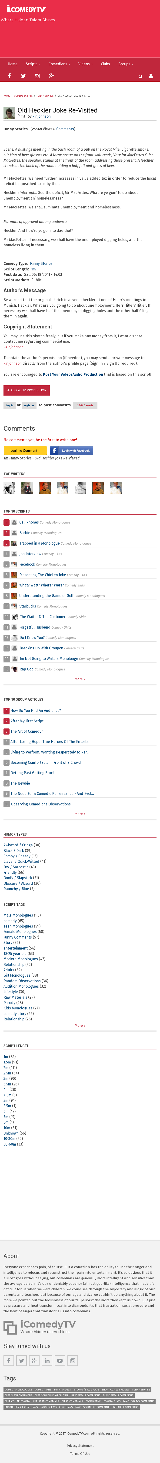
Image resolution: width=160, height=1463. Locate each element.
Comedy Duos (111, 1401)
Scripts (32, 64)
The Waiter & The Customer (43, 617)
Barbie (25, 533)
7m (6, 1117)
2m (6, 1068)
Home (13, 64)
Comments (65, 129)
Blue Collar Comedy (17, 1401)
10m (6, 1128)
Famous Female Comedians (21, 1407)
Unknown (11, 1133)
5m (6, 1101)
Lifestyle (10, 992)
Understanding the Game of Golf (47, 596)
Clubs (106, 64)
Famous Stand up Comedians (92, 1407)
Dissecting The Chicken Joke (43, 575)
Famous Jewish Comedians (56, 1407)
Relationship (14, 965)
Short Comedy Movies (116, 1389)
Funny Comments (18, 937)
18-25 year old (15, 954)
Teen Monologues (18, 926)
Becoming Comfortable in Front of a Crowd (46, 763)
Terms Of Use (80, 1454)
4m (6, 1090)
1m (33, 269)
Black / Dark (14, 851)
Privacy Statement (80, 1446)
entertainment (16, 948)
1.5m (7, 1062)
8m (6, 1123)
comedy (10, 921)
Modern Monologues (21, 959)
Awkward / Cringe (18, 845)
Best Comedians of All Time (52, 1395)
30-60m (10, 1144)
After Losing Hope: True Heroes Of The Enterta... (51, 742)
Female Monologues (20, 932)
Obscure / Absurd (18, 883)
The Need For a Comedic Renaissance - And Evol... (53, 794)
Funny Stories (45, 96)
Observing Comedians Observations (42, 804)
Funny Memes (62, 1389)
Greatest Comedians (125, 1407)
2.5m (7, 1073)
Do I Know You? (32, 638)
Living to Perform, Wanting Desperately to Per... (51, 752)
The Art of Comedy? (27, 731)
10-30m (9, 1139)
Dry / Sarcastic (16, 867)
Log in (9, 405)
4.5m (7, 1095)
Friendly (10, 872)
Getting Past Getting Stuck (32, 773)
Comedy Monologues (18, 1389)
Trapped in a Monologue (40, 543)
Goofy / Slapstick (18, 878)
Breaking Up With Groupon (42, 648)
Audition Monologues (21, 986)
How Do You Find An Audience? (36, 711)
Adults (8, 970)
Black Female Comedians (118, 1395)
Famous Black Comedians (138, 1401)
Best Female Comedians (85, 1395)
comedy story (15, 1014)
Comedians (58, 64)
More (79, 679)
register (29, 405)
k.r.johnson (42, 116)
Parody (9, 1003)
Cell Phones (29, 522)
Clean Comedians (72, 1401)
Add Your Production (29, 391)
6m (6, 1112)
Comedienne (93, 1401)
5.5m (7, 1106)
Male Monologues (18, 915)
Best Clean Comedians (18, 1395)
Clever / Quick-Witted (21, 862)
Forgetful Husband (35, 627)
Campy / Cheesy (17, 856)
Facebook (28, 564)
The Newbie (20, 783)
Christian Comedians (46, 1401)
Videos (85, 64)
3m (6, 1079)
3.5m (7, 1084)
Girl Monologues (17, 975)
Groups (126, 64)
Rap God (27, 669)
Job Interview (30, 554)
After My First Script (27, 721)
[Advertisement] (81, 39)
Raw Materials (15, 997)
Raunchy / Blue (16, 889)
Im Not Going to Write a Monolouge (49, 659)
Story (8, 943)
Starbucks (28, 606)
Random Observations (22, 981)
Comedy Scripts (23, 96)
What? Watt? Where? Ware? (42, 585)
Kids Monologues (18, 1008)
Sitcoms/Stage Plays (86, 1389)
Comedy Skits (43, 1389)
